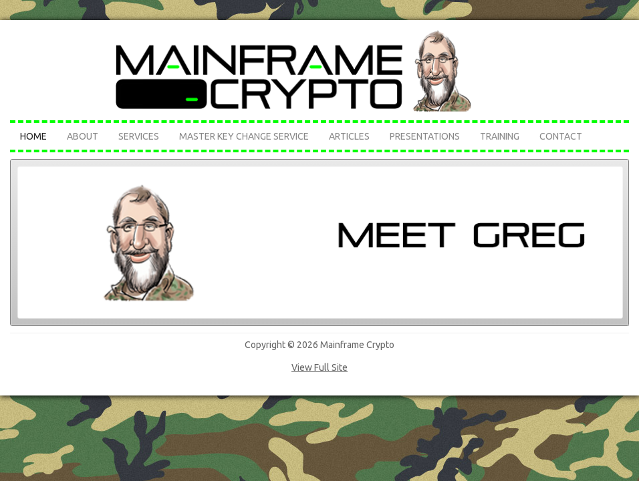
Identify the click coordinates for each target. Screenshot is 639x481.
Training (499, 136)
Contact (560, 136)
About (82, 136)
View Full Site (319, 367)
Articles (349, 136)
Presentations (425, 136)
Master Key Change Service (244, 136)
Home (33, 136)
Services (138, 136)
